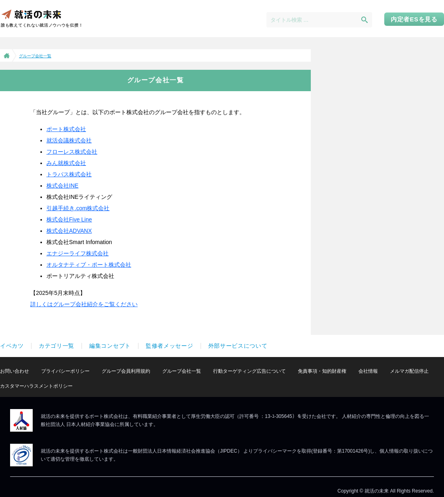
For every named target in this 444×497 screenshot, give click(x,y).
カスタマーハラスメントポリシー (36, 386)
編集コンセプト (110, 345)
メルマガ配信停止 (409, 371)
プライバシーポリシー (65, 371)
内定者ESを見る (414, 19)
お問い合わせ (14, 371)
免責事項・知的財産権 (322, 371)
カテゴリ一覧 (56, 345)
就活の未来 (31, 14)
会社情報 (368, 371)
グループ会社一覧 (181, 371)
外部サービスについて (238, 345)
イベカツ (12, 345)
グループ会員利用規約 (126, 371)
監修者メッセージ (169, 345)
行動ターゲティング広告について (249, 371)
